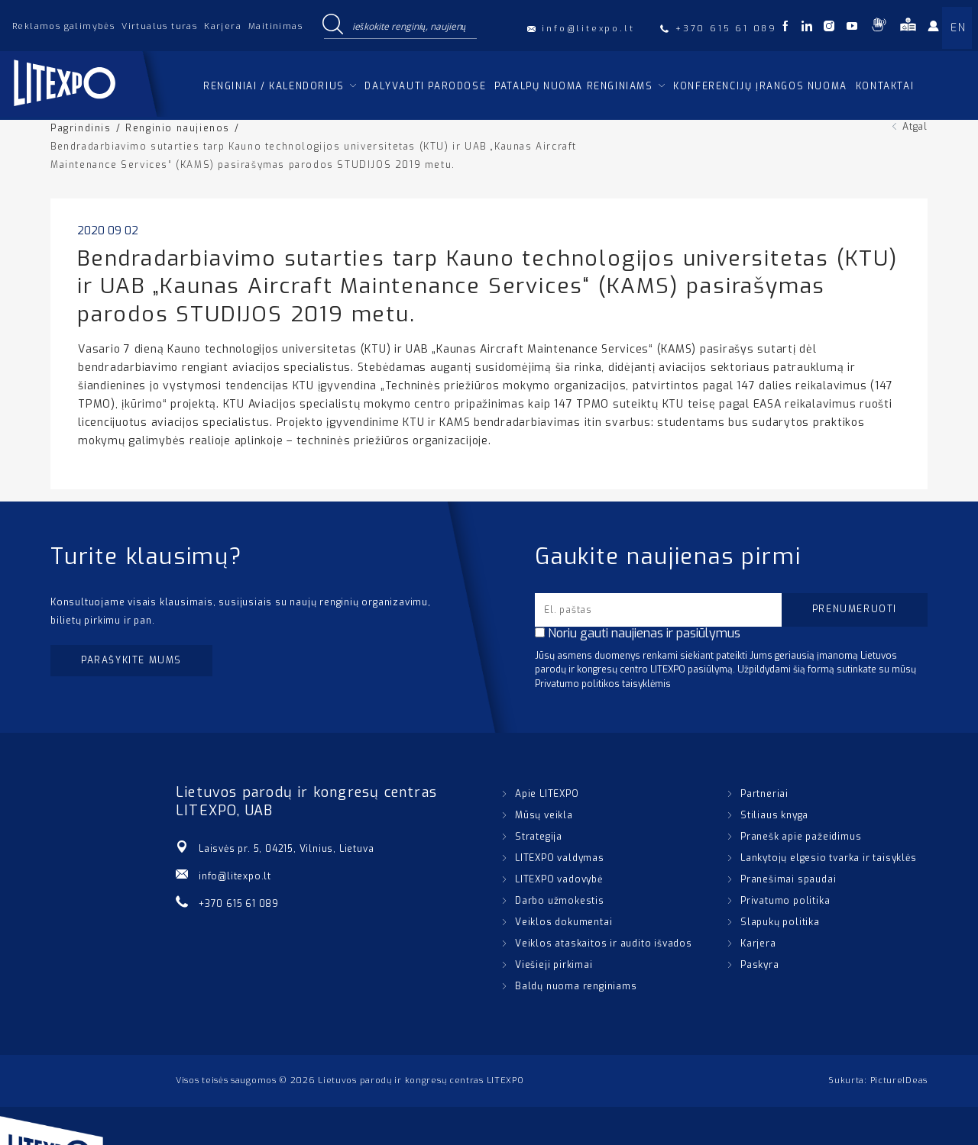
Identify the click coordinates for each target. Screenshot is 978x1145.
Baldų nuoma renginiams (576, 986)
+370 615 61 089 (239, 904)
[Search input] (411, 25)
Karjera (222, 26)
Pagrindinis (81, 128)
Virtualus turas (159, 26)
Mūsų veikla (544, 815)
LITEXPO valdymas (559, 858)
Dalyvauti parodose (425, 86)
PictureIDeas (899, 1080)
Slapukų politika (780, 922)
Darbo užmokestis (559, 901)
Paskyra (759, 965)
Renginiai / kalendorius (274, 86)
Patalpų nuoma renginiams (573, 86)
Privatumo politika (785, 901)
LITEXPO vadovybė (559, 879)
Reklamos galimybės (63, 26)
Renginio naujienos (177, 128)
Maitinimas (275, 26)
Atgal (915, 127)
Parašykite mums (131, 660)
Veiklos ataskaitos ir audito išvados (603, 943)
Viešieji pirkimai (554, 965)
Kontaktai (885, 86)
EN (958, 28)
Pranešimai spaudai (788, 879)
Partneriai (764, 794)
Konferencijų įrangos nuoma (760, 86)
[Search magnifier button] (332, 25)
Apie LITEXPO (547, 794)
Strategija (538, 837)
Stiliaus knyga (774, 815)
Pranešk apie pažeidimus (800, 837)
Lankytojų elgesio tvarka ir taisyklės (828, 858)
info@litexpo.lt (235, 876)
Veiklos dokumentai (563, 922)
